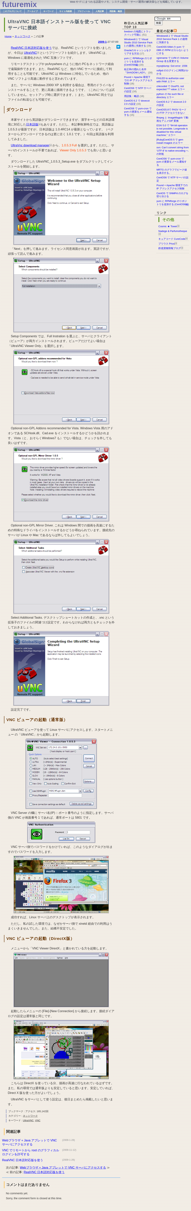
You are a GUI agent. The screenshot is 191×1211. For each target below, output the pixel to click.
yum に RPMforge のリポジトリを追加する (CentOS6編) (172, 203)
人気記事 (100, 11)
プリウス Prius (166, 243)
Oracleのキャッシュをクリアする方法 (137, 52)
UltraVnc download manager (30, 145)
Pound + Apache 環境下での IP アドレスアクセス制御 (172, 187)
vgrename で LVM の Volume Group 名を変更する (172, 59)
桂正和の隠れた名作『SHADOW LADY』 (135, 71)
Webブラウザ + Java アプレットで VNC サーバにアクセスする (29, 1142)
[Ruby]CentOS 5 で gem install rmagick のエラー (169, 141)
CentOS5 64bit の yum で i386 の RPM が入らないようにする (172, 50)
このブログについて (12, 11)
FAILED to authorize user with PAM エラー (170, 80)
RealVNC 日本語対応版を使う (31, 47)
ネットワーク (22, 36)
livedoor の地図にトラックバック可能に (137, 33)
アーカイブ (32, 11)
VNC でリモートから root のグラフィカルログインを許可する (30, 1152)
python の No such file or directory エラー (170, 96)
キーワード (48, 11)
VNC (37, 1120)
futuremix (19, 4)
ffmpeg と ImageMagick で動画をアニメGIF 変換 (172, 119)
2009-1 (102, 41)
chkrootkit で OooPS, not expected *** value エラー (170, 88)
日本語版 (32, 124)
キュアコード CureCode (171, 238)
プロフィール (83, 11)
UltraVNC (30, 52)
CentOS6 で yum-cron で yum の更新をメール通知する (171, 162)
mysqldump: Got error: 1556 (171, 65)
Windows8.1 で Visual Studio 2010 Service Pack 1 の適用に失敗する (172, 39)
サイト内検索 (65, 11)
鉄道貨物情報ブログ (169, 248)
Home (8, 36)
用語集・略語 (115, 11)
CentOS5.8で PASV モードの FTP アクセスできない (171, 111)
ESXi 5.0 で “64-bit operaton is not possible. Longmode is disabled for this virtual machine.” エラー (172, 130)
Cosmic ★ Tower (167, 226)
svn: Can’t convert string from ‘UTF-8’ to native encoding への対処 (172, 150)
